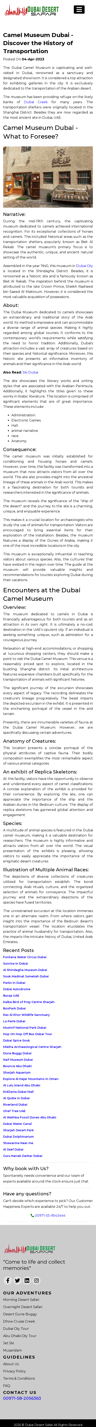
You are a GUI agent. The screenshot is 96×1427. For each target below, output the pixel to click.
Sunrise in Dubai (15, 963)
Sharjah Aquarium (16, 1072)
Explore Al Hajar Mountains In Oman (30, 1079)
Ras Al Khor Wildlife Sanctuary (26, 1015)
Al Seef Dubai (13, 1149)
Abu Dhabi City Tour (19, 1336)
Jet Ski (8, 1343)
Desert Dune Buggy (20, 1314)
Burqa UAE (11, 995)
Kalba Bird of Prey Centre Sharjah (29, 1002)
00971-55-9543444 (50, 1215)
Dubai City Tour (16, 1329)
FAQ (6, 1386)
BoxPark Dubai (14, 1008)
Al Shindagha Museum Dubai (25, 970)
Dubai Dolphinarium (18, 1136)
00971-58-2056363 (22, 1398)
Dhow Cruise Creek (19, 1321)
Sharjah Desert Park (18, 1130)
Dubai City (84, 266)
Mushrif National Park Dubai (24, 1028)
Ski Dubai (30, 372)
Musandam (12, 1350)
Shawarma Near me (18, 1143)
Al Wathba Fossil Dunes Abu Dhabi (29, 1117)
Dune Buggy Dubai (17, 1053)
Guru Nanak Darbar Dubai (22, 1156)
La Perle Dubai (14, 1021)
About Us (11, 1364)
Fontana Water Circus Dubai (24, 957)
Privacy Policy (14, 1371)
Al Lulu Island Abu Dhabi (21, 1085)
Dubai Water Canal (17, 1124)
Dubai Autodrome (16, 989)
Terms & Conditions (19, 1378)
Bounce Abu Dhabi (17, 1066)
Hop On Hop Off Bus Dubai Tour (27, 1034)
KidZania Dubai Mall (18, 1092)
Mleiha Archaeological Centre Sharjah (32, 1047)
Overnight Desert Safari (22, 1307)
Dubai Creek (36, 102)
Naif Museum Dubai (18, 1060)
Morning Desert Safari (21, 1300)
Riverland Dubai (15, 1104)
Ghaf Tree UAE (14, 1111)
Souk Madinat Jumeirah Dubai (26, 976)
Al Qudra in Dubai (16, 1098)
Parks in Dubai (14, 983)
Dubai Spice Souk (16, 1040)
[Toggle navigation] (79, 9)
